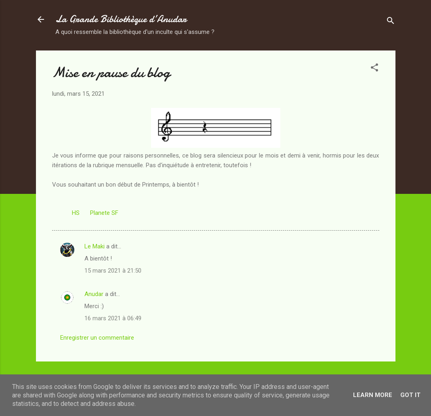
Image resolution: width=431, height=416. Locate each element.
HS (76, 212)
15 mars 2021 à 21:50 (112, 270)
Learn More (372, 395)
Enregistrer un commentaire (97, 337)
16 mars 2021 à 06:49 (112, 318)
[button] (374, 69)
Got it (410, 395)
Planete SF (104, 212)
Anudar (93, 294)
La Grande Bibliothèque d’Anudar (121, 19)
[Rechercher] (390, 22)
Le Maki (94, 246)
